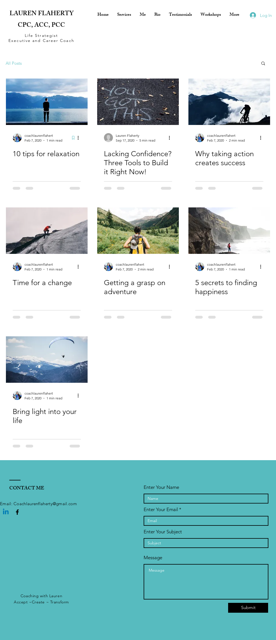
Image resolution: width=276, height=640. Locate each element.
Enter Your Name (161, 487)
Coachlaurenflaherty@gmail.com (45, 503)
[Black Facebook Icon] (17, 512)
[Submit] (248, 608)
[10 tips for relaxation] (47, 102)
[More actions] (80, 137)
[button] (263, 64)
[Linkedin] (5, 512)
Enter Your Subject (163, 531)
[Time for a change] (47, 230)
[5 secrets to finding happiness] (229, 230)
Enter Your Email (161, 509)
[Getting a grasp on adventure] (138, 230)
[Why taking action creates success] (229, 102)
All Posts (14, 63)
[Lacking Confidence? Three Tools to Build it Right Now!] (138, 102)
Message (153, 557)
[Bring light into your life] (47, 359)
